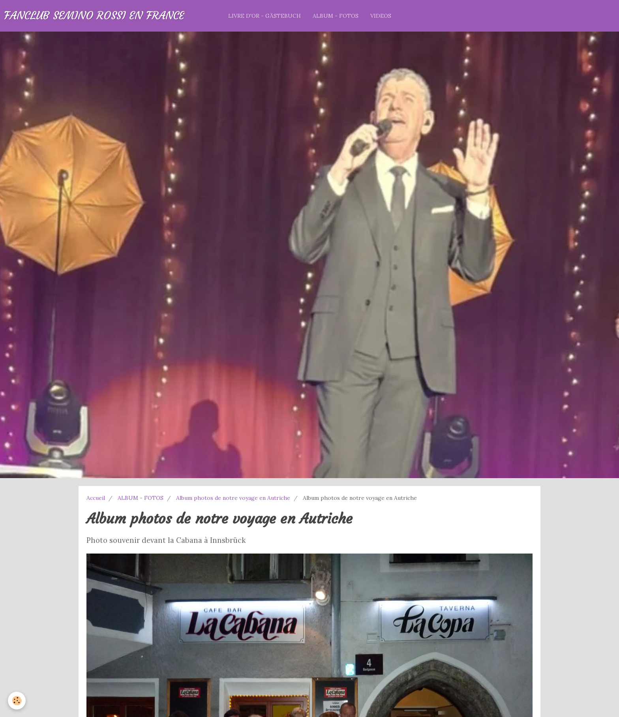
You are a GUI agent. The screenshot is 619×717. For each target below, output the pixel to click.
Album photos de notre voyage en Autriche (233, 497)
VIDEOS (380, 15)
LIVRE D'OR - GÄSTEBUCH (264, 15)
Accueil (95, 497)
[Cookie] (17, 700)
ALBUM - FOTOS (335, 15)
